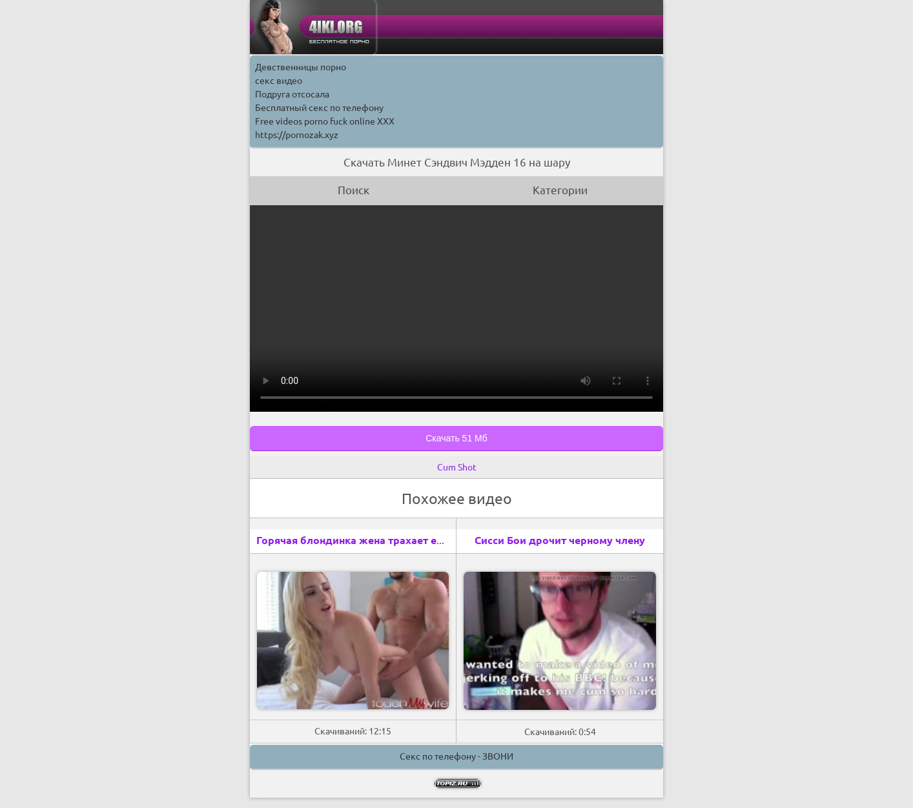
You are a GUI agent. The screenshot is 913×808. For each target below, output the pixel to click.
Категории (560, 190)
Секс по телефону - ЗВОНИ (456, 756)
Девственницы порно (300, 67)
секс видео (278, 81)
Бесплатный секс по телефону (319, 108)
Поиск (353, 190)
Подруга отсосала (292, 94)
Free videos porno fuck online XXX (325, 121)
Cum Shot (457, 467)
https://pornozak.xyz (296, 135)
